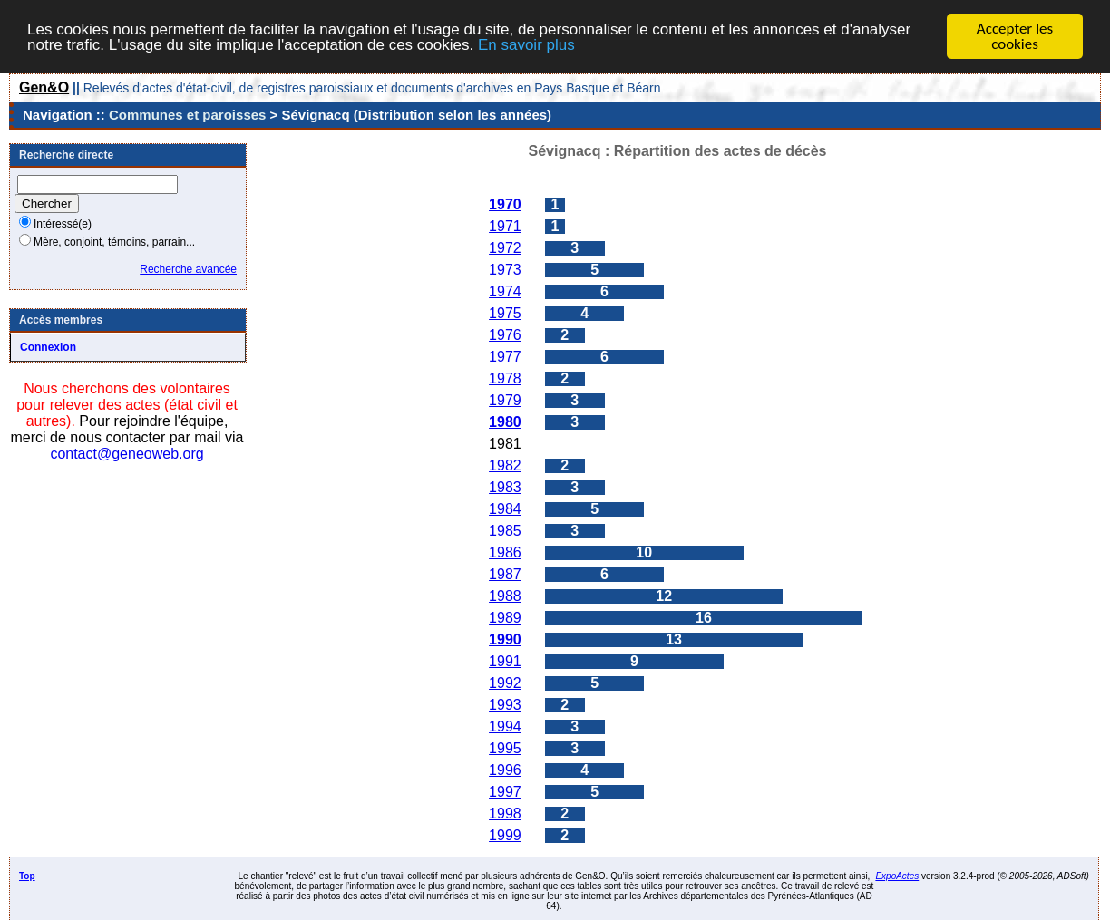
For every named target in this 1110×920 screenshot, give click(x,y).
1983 (505, 487)
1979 (505, 400)
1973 (505, 269)
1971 (505, 226)
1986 (505, 552)
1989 (505, 617)
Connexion (48, 347)
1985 (505, 530)
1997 (505, 791)
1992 (505, 683)
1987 (505, 574)
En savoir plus (526, 44)
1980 (505, 422)
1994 (505, 726)
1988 (505, 596)
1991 (505, 661)
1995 (505, 748)
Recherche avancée (188, 269)
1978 (505, 378)
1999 (505, 835)
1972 (505, 248)
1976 (505, 335)
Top (27, 876)
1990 (505, 639)
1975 (505, 313)
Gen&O (44, 87)
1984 (505, 509)
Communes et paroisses (187, 114)
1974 (505, 291)
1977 (505, 356)
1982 (505, 465)
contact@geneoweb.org (126, 453)
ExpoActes (897, 876)
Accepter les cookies (1015, 36)
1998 (505, 813)
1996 (505, 770)
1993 (505, 704)
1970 (505, 204)
